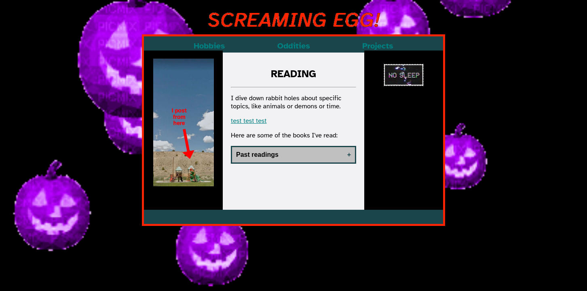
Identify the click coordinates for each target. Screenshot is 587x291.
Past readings (257, 154)
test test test (249, 121)
